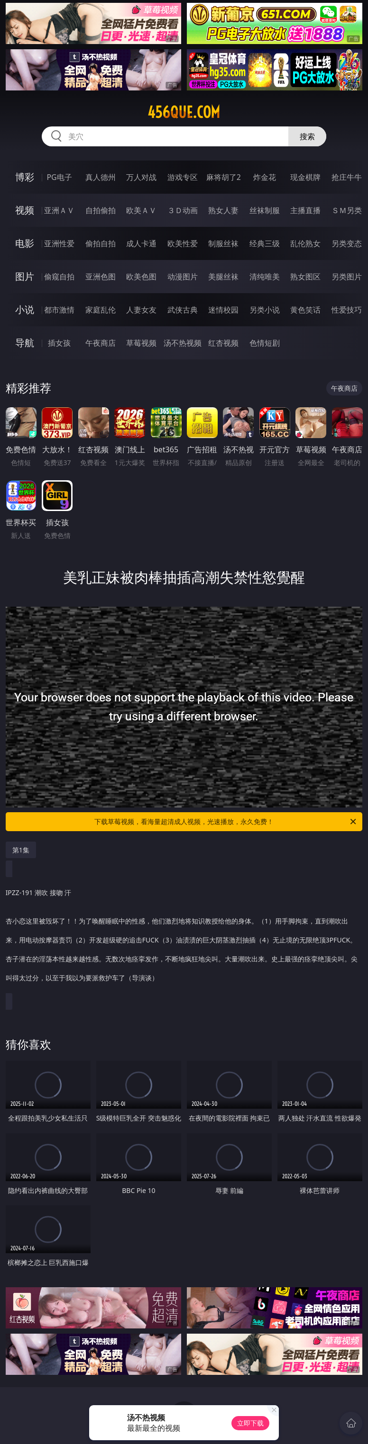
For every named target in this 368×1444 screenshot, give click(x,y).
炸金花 (264, 177)
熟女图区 (305, 276)
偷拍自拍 (100, 243)
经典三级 (264, 243)
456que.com (183, 112)
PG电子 (59, 177)
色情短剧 (264, 343)
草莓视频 (141, 343)
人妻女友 (141, 310)
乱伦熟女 (305, 243)
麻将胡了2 (223, 177)
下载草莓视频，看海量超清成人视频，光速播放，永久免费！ (226, 821)
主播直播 (305, 210)
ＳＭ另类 (346, 210)
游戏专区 (182, 177)
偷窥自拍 (59, 276)
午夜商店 (100, 343)
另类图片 (346, 276)
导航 (24, 342)
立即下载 (250, 1422)
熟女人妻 (223, 210)
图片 (24, 276)
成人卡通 (141, 243)
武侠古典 (182, 310)
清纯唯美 (264, 276)
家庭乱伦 (100, 310)
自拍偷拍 (100, 210)
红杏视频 (223, 343)
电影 (24, 243)
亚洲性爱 (59, 243)
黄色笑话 (305, 310)
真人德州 (100, 177)
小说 (24, 309)
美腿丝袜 (223, 276)
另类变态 (346, 243)
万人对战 (141, 177)
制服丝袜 (223, 243)
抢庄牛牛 (346, 177)
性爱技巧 (346, 310)
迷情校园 (223, 310)
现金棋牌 (305, 177)
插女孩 (59, 343)
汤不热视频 (183, 343)
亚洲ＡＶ (59, 210)
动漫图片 (182, 276)
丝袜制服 (264, 210)
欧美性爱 (182, 243)
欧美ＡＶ (141, 210)
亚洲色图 (100, 276)
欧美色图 (141, 276)
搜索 (307, 136)
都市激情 (59, 310)
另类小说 (264, 310)
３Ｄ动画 (182, 210)
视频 (24, 210)
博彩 (24, 176)
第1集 (20, 849)
